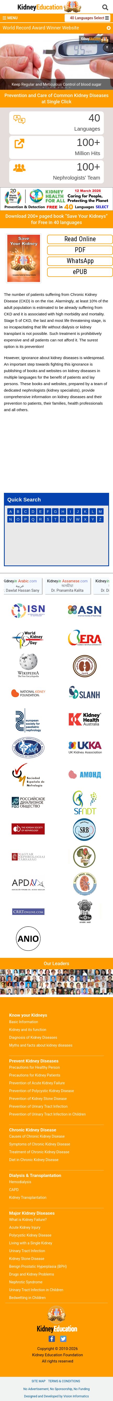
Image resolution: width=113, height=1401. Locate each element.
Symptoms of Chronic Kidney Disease (39, 1144)
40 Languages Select (87, 18)
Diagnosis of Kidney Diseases (33, 1037)
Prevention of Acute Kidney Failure (37, 1083)
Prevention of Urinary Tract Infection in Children (47, 1114)
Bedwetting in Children (27, 1298)
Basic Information (23, 1022)
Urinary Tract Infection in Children (36, 1290)
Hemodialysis (20, 1182)
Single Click (59, 101)
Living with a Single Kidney (30, 1243)
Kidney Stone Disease (26, 1259)
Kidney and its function (27, 1030)
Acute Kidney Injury (24, 1227)
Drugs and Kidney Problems (31, 1274)
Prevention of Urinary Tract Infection (38, 1106)
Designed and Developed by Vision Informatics (56, 1396)
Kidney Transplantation (27, 1197)
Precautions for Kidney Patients (34, 1075)
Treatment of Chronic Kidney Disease (39, 1152)
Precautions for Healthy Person (34, 1067)
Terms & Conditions (64, 1381)
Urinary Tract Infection (27, 1251)
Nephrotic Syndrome (25, 1282)
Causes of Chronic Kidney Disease (37, 1136)
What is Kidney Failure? (28, 1220)
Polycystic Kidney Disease (30, 1235)
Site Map (39, 1381)
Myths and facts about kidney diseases (40, 1045)
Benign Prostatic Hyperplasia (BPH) (38, 1266)
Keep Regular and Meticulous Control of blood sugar (56, 84)
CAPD (14, 1190)
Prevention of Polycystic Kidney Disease (41, 1091)
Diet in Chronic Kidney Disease (34, 1160)
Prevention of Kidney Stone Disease (38, 1099)
